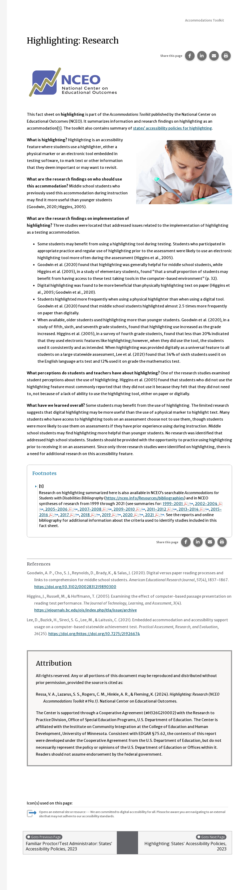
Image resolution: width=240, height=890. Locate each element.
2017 (69, 514)
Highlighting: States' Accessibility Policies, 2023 (183, 841)
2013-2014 (194, 508)
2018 (90, 514)
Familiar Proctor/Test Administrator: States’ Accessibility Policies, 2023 (70, 841)
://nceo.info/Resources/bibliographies (150, 498)
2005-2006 (61, 508)
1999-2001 (178, 503)
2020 (133, 514)
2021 (154, 514)
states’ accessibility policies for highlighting (173, 128)
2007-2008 (95, 508)
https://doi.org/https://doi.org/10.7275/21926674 (95, 632)
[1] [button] (59, 128)
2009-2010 (129, 508)
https (111, 498)
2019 (111, 514)
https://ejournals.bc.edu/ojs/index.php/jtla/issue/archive (86, 608)
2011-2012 (162, 508)
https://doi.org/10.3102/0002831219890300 (75, 585)
